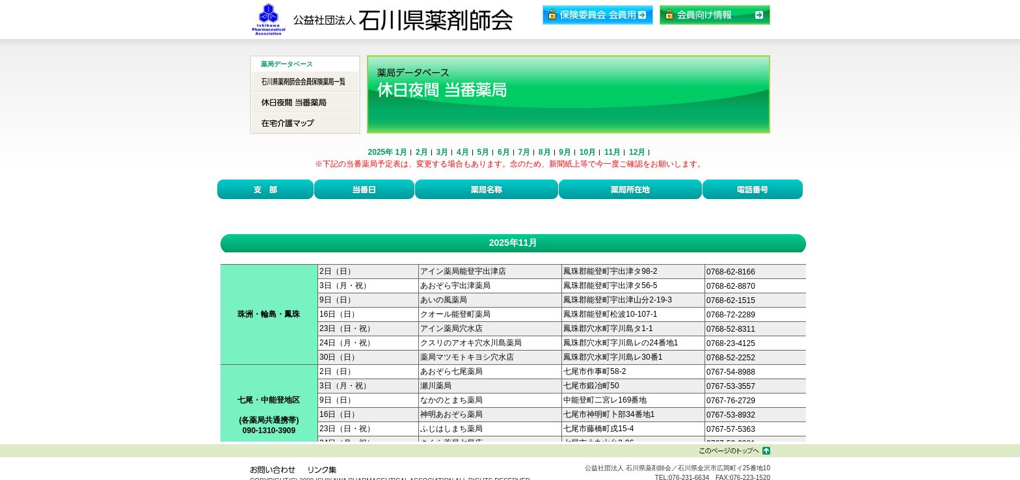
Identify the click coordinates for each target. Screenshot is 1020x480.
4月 (463, 152)
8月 (545, 152)
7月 (524, 152)
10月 (588, 152)
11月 (612, 152)
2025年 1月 (388, 152)
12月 (637, 152)
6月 (504, 152)
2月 (422, 152)
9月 (565, 152)
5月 (483, 152)
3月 (442, 152)
